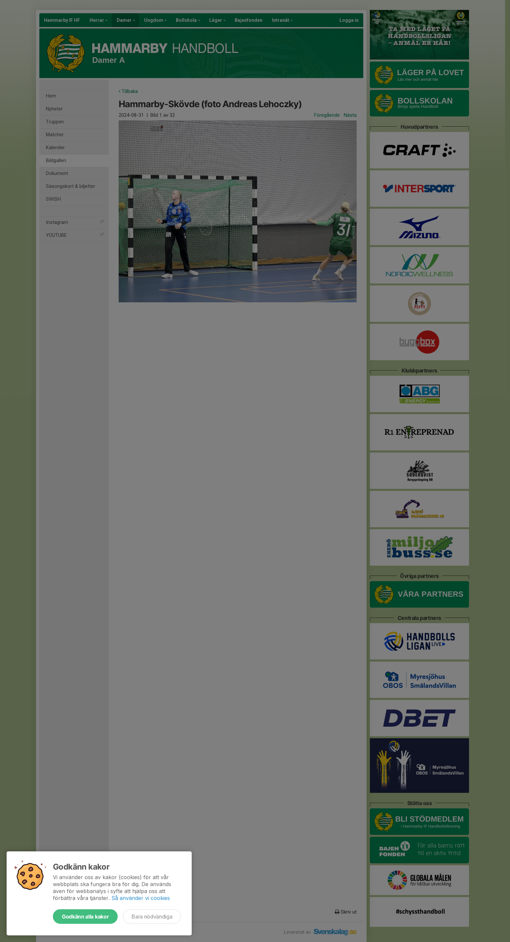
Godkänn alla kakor (85, 916)
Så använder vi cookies (140, 898)
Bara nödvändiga (152, 916)
